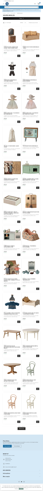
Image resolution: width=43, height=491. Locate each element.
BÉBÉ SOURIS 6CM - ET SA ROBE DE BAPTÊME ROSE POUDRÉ (30, 113)
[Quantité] (16, 56)
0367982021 (7, 463)
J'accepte (21, 488)
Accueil (4, 13)
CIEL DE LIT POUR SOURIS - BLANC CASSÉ (11, 146)
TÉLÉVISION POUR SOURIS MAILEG (30, 145)
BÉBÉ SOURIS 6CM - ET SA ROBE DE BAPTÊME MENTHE (11, 113)
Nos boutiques (17, 446)
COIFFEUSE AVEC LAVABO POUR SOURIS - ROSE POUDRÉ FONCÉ (11, 47)
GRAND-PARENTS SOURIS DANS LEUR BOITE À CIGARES (11, 179)
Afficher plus (21, 428)
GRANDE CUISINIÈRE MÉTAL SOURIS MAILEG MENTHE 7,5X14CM (30, 179)
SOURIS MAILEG (20, 13)
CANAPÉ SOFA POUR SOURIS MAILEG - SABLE (31, 47)
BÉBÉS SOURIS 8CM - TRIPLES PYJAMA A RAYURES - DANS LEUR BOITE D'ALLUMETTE (11, 213)
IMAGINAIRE (13, 13)
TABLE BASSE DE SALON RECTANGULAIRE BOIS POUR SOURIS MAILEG (12, 347)
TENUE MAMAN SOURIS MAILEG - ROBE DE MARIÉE (30, 80)
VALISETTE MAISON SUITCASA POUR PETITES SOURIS (31, 212)
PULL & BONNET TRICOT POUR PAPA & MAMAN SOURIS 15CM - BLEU (12, 313)
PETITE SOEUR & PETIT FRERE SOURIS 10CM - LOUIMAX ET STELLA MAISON (12, 280)
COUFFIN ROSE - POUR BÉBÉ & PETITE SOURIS (29, 246)
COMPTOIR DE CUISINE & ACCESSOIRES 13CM (9, 246)
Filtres (21, 18)
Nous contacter (7, 446)
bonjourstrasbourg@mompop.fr (11, 467)
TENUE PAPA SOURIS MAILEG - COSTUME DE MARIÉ (10, 80)
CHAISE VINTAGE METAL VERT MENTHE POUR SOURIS (29, 381)
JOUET (8, 13)
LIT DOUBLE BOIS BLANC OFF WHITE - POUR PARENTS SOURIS (31, 313)
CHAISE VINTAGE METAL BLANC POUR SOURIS (30, 414)
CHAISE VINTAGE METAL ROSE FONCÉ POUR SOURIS (12, 414)
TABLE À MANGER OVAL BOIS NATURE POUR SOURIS (10, 381)
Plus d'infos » (26, 488)
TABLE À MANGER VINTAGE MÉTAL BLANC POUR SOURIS (30, 346)
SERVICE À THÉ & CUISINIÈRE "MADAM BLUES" (29, 279)
